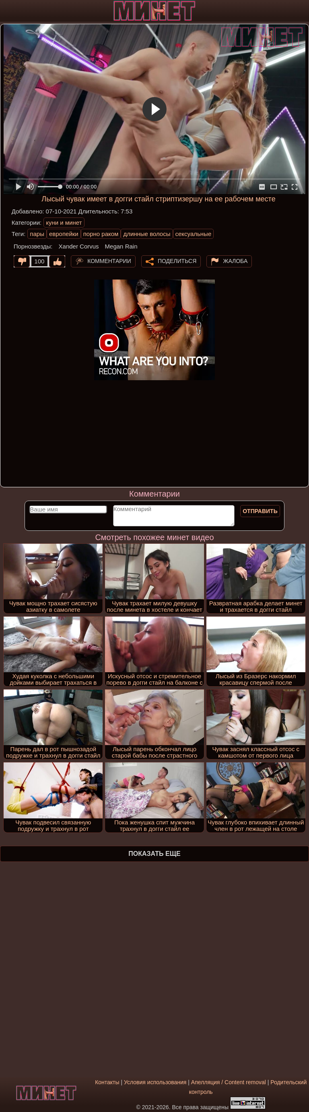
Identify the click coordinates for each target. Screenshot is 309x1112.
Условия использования (155, 1082)
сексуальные (193, 233)
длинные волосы (146, 233)
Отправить (260, 511)
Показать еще (154, 853)
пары (37, 233)
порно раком (101, 233)
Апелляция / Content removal (228, 1082)
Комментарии (109, 260)
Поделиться (177, 260)
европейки (63, 233)
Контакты (107, 1082)
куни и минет (64, 222)
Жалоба (235, 260)
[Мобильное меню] (7, 10)
